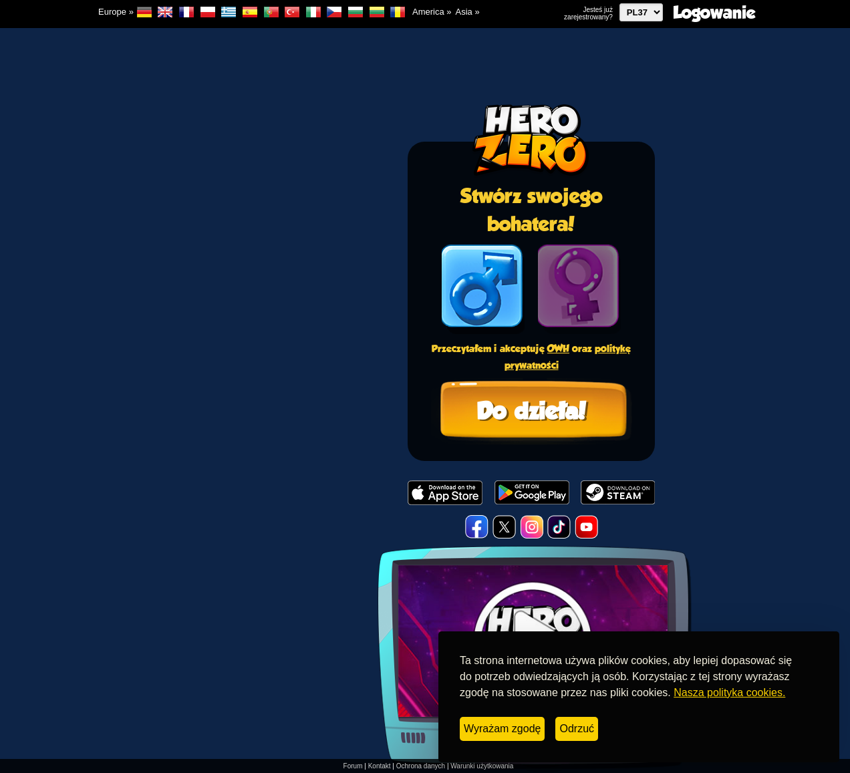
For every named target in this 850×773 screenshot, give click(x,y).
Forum (353, 766)
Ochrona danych (420, 766)
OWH (558, 348)
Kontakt (379, 766)
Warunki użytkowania (481, 766)
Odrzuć (576, 728)
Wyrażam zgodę (502, 728)
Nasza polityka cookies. (729, 692)
